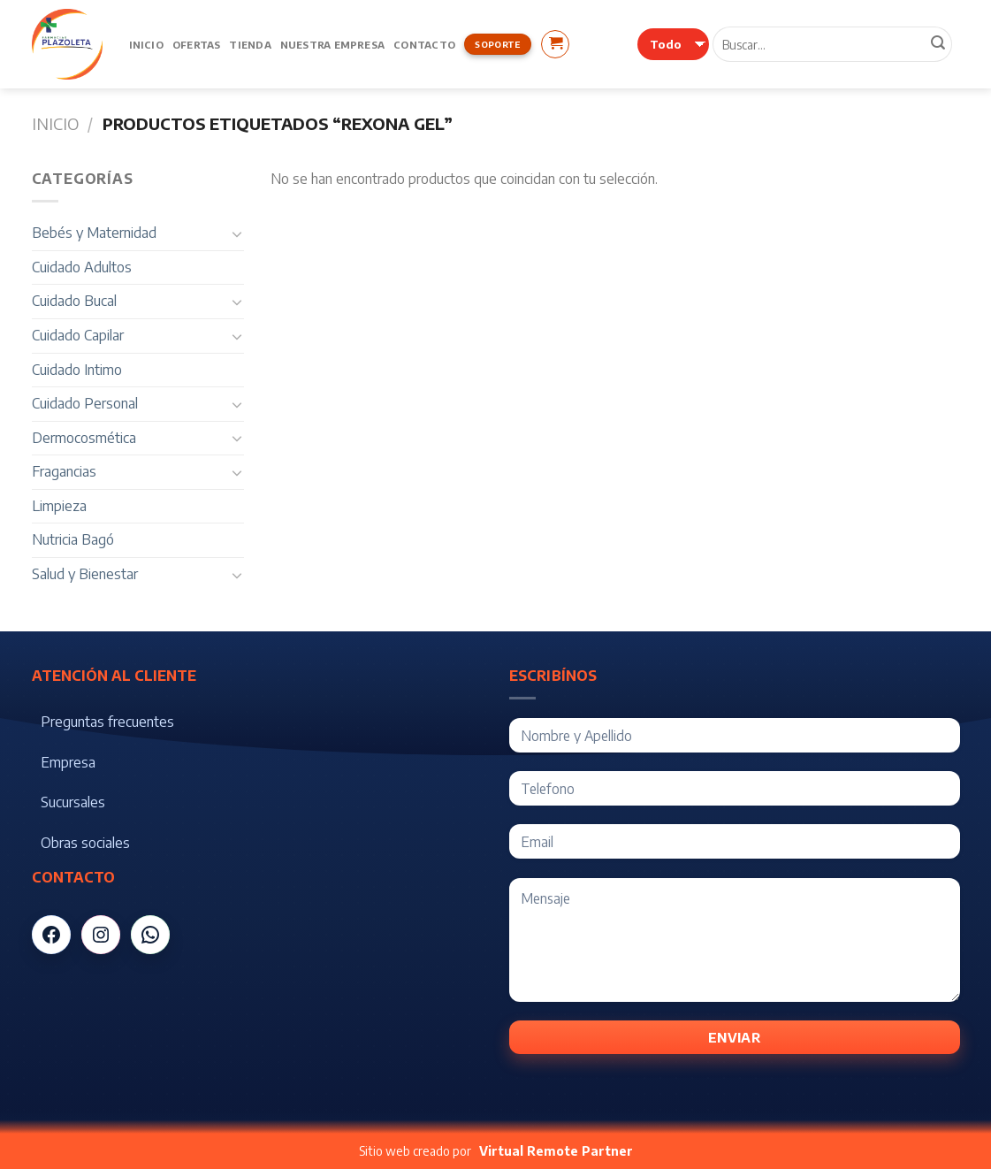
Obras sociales (85, 843)
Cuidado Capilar (78, 335)
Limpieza (59, 506)
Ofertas (196, 44)
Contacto (424, 44)
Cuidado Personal (85, 403)
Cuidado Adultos (82, 267)
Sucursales (73, 802)
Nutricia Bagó (73, 539)
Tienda (250, 44)
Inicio (146, 44)
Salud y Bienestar (85, 574)
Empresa (68, 762)
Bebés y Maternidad (94, 232)
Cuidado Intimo (77, 369)
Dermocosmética (84, 438)
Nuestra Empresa (332, 44)
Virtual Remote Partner (556, 1150)
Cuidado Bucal (74, 300)
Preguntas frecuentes (107, 721)
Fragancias (64, 471)
